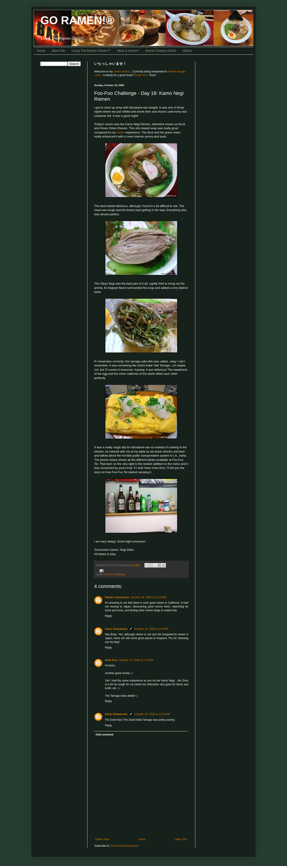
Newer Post (102, 839)
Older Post (180, 839)
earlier (120, 132)
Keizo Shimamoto (116, 629)
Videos (187, 50)
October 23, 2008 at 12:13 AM (152, 714)
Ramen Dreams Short (161, 50)
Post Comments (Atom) (125, 845)
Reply (108, 616)
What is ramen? (128, 50)
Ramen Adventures (117, 597)
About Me (58, 50)
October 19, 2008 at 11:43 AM (148, 597)
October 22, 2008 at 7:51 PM (136, 660)
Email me (140, 75)
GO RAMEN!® (77, 20)
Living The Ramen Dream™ (91, 50)
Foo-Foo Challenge (114, 574)
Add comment (104, 734)
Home (41, 50)
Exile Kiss (111, 660)
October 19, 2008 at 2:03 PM (151, 629)
